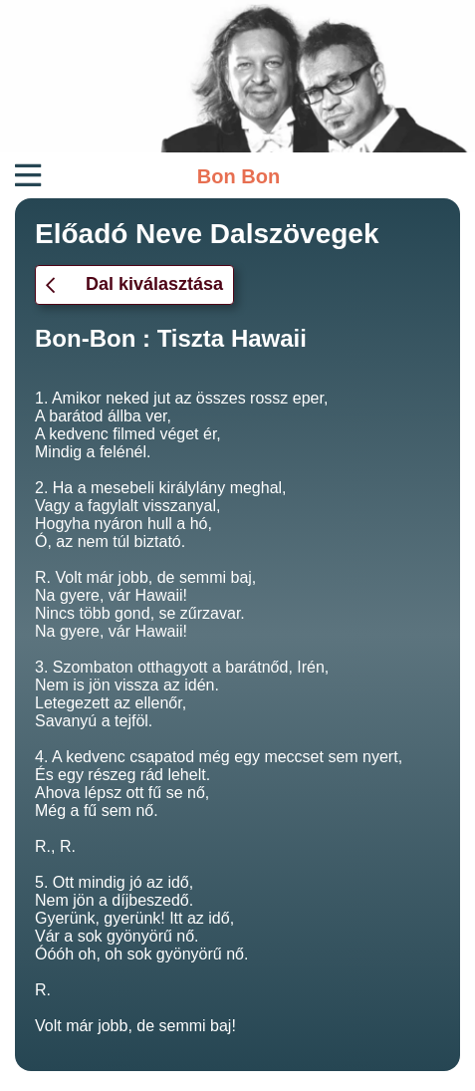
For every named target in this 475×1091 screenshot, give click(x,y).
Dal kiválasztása (134, 284)
